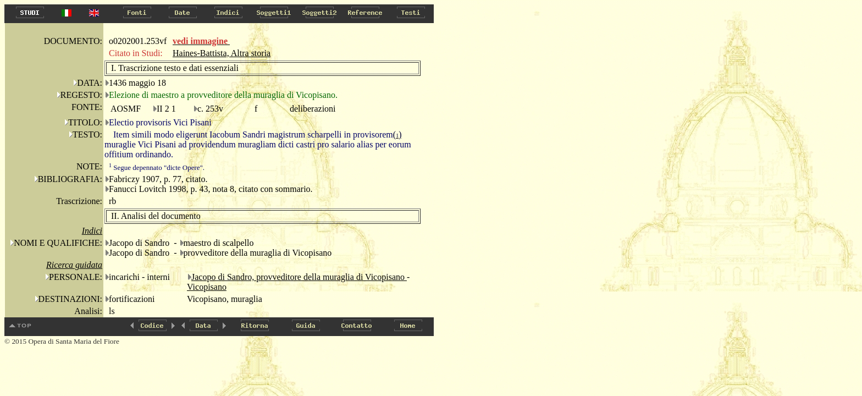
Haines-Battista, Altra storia (221, 53)
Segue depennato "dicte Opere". (157, 167)
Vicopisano (206, 287)
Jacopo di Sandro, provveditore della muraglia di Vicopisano (299, 277)
